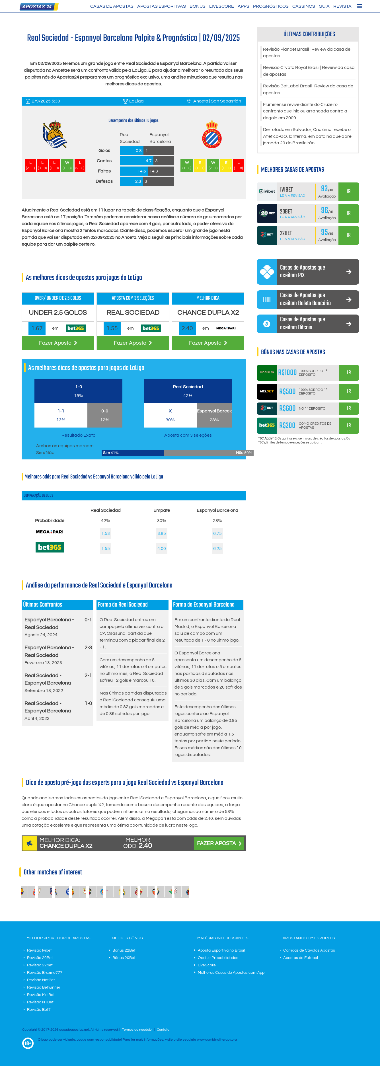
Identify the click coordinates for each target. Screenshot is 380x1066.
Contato (163, 1030)
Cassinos (303, 6)
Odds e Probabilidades (218, 958)
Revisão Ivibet (39, 950)
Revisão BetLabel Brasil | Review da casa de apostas (308, 90)
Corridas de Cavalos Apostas (309, 950)
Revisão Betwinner (43, 987)
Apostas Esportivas (161, 6)
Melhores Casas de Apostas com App (231, 973)
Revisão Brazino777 (44, 973)
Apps (243, 6)
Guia (324, 6)
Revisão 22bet (40, 965)
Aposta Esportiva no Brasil (221, 950)
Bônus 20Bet (123, 958)
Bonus (198, 6)
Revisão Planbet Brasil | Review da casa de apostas (306, 53)
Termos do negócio (137, 1030)
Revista (342, 6)
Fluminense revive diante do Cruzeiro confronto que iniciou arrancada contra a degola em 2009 (305, 113)
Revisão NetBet (41, 980)
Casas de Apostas (111, 6)
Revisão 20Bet (40, 958)
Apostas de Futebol (300, 958)
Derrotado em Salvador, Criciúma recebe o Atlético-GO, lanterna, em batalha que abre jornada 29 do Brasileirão (307, 138)
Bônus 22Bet (123, 950)
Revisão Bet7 (39, 1010)
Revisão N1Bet (40, 1002)
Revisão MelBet (41, 995)
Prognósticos (271, 6)
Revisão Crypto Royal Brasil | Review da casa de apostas (309, 71)
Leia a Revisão (292, 198)
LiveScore (221, 6)
